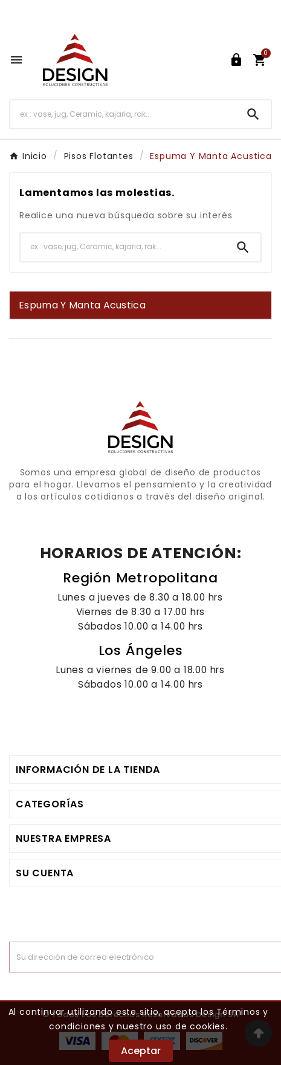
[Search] (253, 114)
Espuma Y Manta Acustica (82, 305)
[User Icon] (236, 60)
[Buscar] (123, 114)
